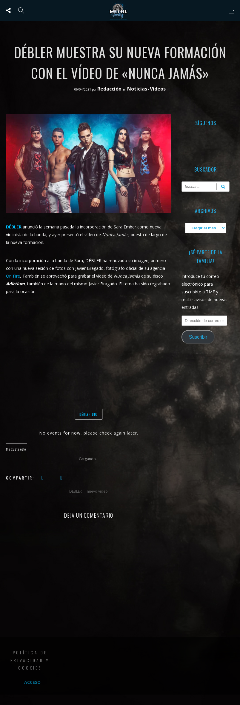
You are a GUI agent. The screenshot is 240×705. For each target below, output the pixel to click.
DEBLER (75, 491)
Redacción (110, 88)
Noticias (137, 88)
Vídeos (158, 88)
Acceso (32, 682)
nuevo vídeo (97, 491)
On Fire (13, 276)
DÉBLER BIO (88, 414)
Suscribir (198, 337)
